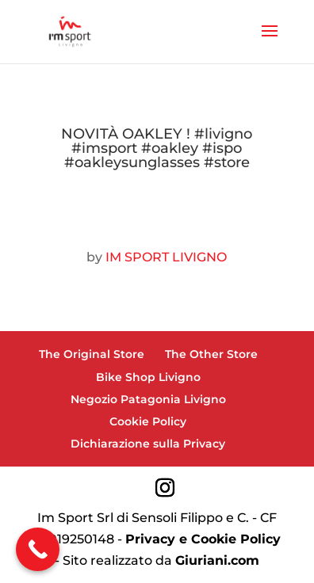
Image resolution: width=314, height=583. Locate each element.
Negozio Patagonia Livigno (148, 399)
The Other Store (211, 354)
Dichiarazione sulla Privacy (148, 443)
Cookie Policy (147, 421)
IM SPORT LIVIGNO (166, 257)
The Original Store (91, 354)
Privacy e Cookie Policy (203, 539)
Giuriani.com (217, 560)
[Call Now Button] (37, 549)
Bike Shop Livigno (148, 377)
